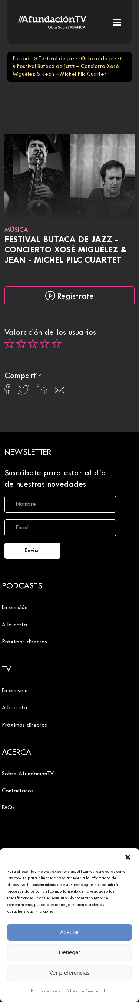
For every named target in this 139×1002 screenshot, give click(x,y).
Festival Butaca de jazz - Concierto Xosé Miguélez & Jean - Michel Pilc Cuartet (65, 250)
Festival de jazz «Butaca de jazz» (81, 59)
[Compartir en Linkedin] (42, 391)
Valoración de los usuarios (50, 333)
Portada (23, 59)
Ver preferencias (69, 972)
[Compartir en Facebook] (7, 391)
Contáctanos (17, 791)
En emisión (14, 607)
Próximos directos (24, 642)
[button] (128, 857)
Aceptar (69, 932)
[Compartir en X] (23, 392)
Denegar (69, 952)
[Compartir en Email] (59, 392)
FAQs (8, 808)
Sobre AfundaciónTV (28, 774)
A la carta (14, 625)
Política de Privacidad (85, 991)
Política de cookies (47, 991)
